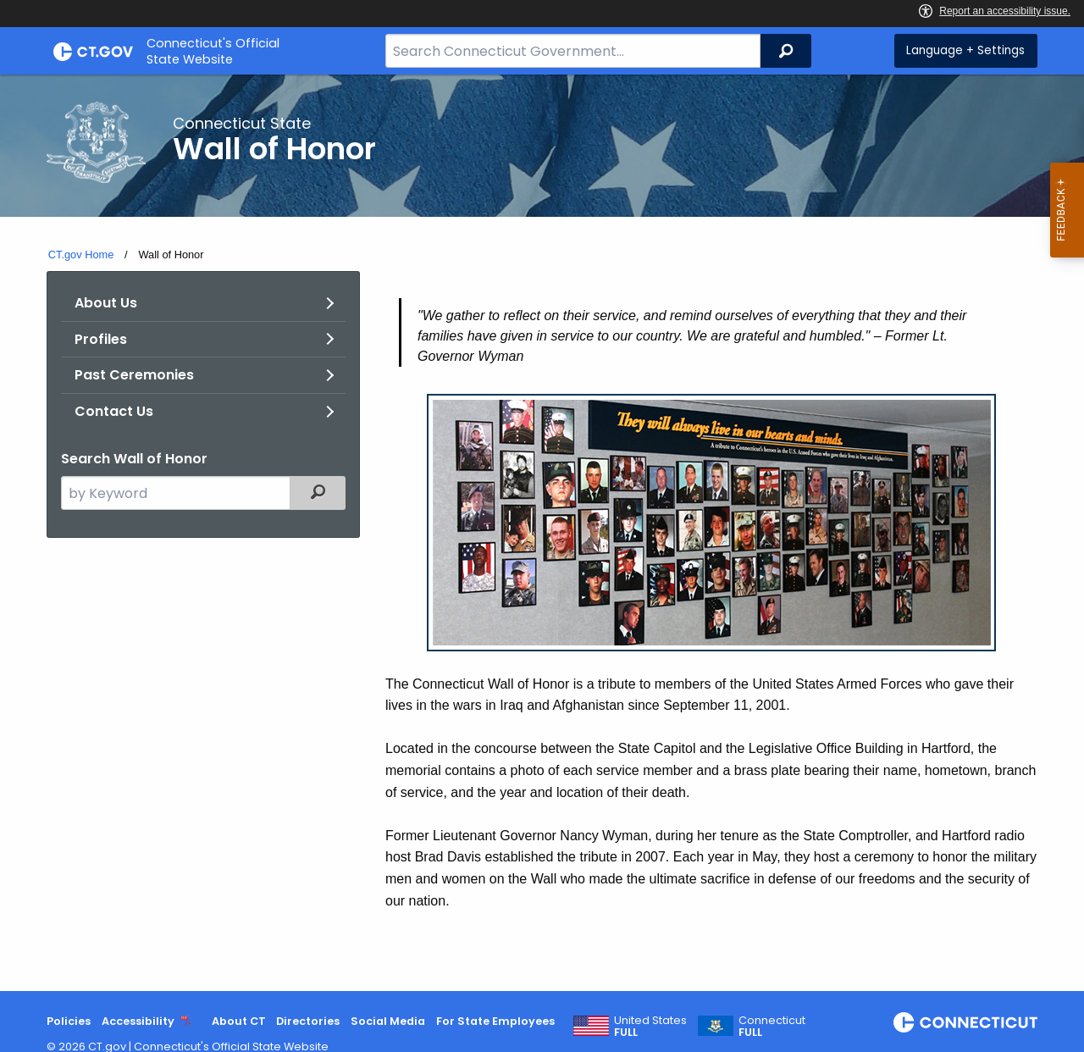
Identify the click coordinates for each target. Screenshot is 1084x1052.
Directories (308, 1021)
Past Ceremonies (134, 375)
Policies (69, 1021)
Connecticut (771, 1026)
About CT (239, 1021)
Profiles (101, 339)
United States (650, 1026)
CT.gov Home (81, 254)
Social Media (388, 1021)
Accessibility (138, 1021)
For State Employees (495, 1021)
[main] (542, 533)
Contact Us (114, 411)
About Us (106, 303)
